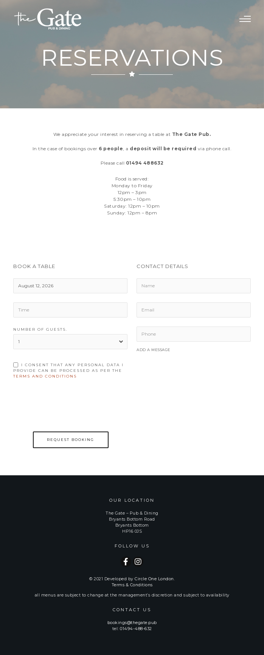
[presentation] (70, 410)
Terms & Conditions (132, 585)
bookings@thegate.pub (132, 622)
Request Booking (70, 440)
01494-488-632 (136, 628)
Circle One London (154, 578)
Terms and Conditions (45, 376)
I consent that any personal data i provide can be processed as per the (68, 370)
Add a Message (154, 350)
